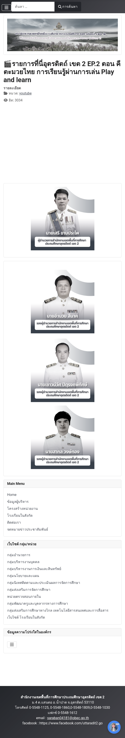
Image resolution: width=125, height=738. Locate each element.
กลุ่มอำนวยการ (18, 555)
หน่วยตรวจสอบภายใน (24, 597)
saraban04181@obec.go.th (68, 718)
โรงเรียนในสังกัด (20, 515)
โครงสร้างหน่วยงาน (22, 509)
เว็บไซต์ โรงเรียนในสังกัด (26, 617)
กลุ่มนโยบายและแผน (23, 576)
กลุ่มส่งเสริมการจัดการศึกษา (28, 590)
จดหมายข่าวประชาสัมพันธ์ (27, 529)
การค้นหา (67, 7)
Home (11, 495)
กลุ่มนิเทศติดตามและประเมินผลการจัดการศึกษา (43, 583)
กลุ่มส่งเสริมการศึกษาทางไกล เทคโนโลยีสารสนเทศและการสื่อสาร (58, 610)
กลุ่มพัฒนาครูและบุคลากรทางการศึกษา (37, 603)
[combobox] (33, 6)
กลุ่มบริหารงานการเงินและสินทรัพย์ (34, 569)
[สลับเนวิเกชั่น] (6, 7)
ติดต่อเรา (14, 522)
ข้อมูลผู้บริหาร (18, 502)
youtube (25, 93)
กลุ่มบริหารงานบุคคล (23, 562)
